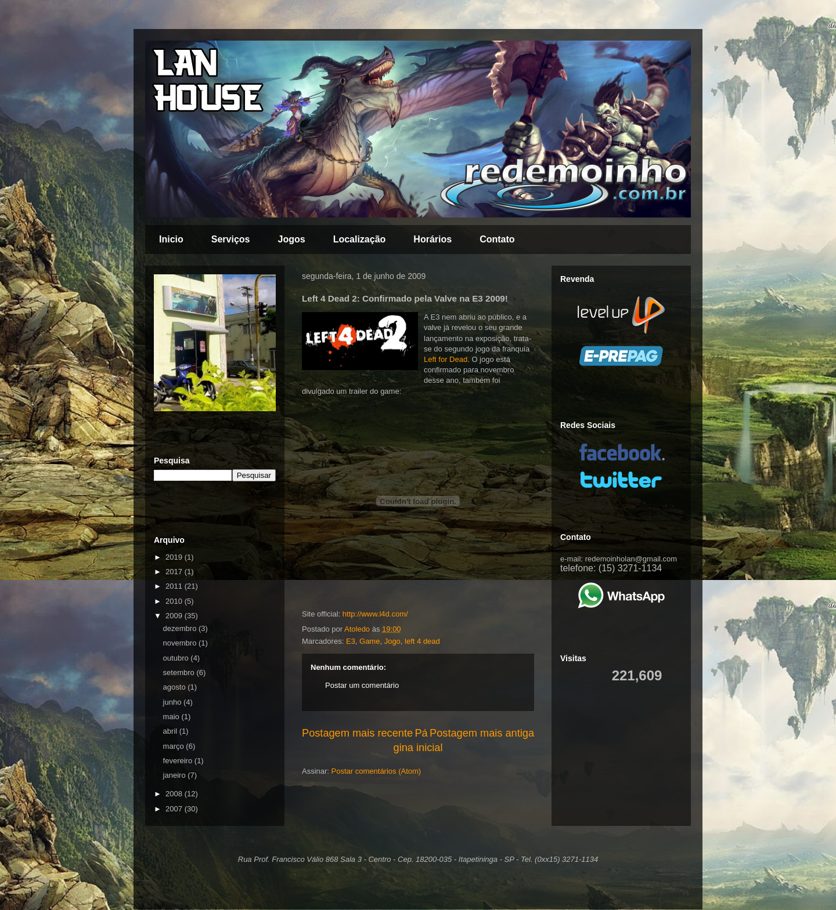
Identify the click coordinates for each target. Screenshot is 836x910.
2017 (175, 571)
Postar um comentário (362, 685)
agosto (175, 687)
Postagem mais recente (357, 733)
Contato (497, 239)
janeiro (175, 775)
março (174, 746)
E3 (350, 641)
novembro (181, 643)
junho (173, 702)
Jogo (392, 641)
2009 (175, 615)
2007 (175, 808)
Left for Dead (445, 359)
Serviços (230, 239)
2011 (175, 586)
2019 (175, 557)
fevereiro (178, 760)
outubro (177, 658)
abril (171, 731)
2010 (175, 601)
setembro (180, 672)
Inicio (171, 239)
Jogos (291, 239)
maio (172, 716)
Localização (359, 239)
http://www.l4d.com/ (375, 614)
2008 (175, 793)
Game (369, 641)
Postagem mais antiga (482, 733)
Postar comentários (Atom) (376, 771)
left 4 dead (422, 641)
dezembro (181, 628)
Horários (432, 239)
